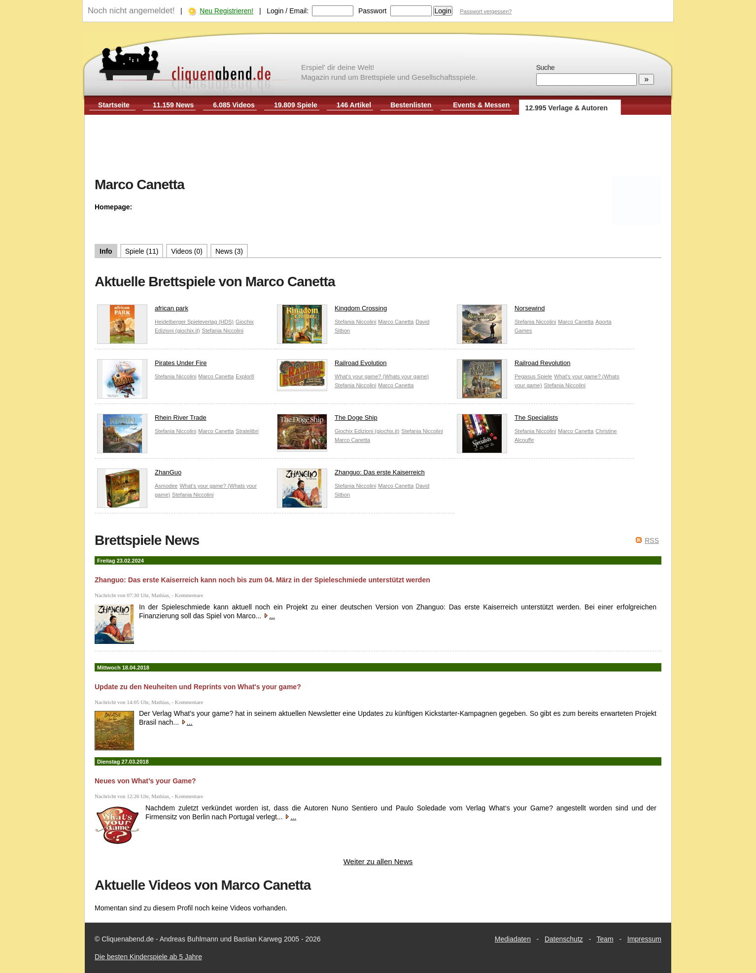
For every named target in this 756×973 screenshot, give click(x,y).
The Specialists (507, 420)
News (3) (229, 251)
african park (142, 310)
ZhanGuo (139, 475)
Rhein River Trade (151, 420)
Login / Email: (288, 11)
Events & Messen (481, 105)
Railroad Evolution (332, 365)
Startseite (114, 105)
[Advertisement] (378, 147)
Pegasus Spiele (533, 376)
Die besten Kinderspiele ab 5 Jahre (148, 957)
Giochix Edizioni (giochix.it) (367, 431)
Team (605, 939)
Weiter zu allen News (378, 861)
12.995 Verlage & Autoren (566, 108)
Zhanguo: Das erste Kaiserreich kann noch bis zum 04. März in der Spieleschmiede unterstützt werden (262, 580)
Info (106, 251)
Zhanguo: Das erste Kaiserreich (351, 475)
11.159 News (173, 105)
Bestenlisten (410, 105)
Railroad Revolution (513, 365)
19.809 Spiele (295, 105)
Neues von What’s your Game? (145, 781)
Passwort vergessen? (486, 11)
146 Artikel (354, 105)
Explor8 (245, 376)
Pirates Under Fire (151, 365)
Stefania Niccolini (222, 331)
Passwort (372, 11)
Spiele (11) (142, 251)
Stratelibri (247, 431)
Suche (545, 67)
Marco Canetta (395, 322)
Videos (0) (187, 251)
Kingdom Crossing (332, 310)
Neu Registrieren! (226, 11)
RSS (652, 540)
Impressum (644, 939)
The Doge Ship (327, 420)
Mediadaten (513, 939)
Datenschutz (564, 939)
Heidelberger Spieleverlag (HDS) (194, 322)
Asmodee (166, 486)
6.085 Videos (234, 105)
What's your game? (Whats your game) (382, 376)
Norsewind (501, 310)
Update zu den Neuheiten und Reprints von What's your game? (198, 687)
